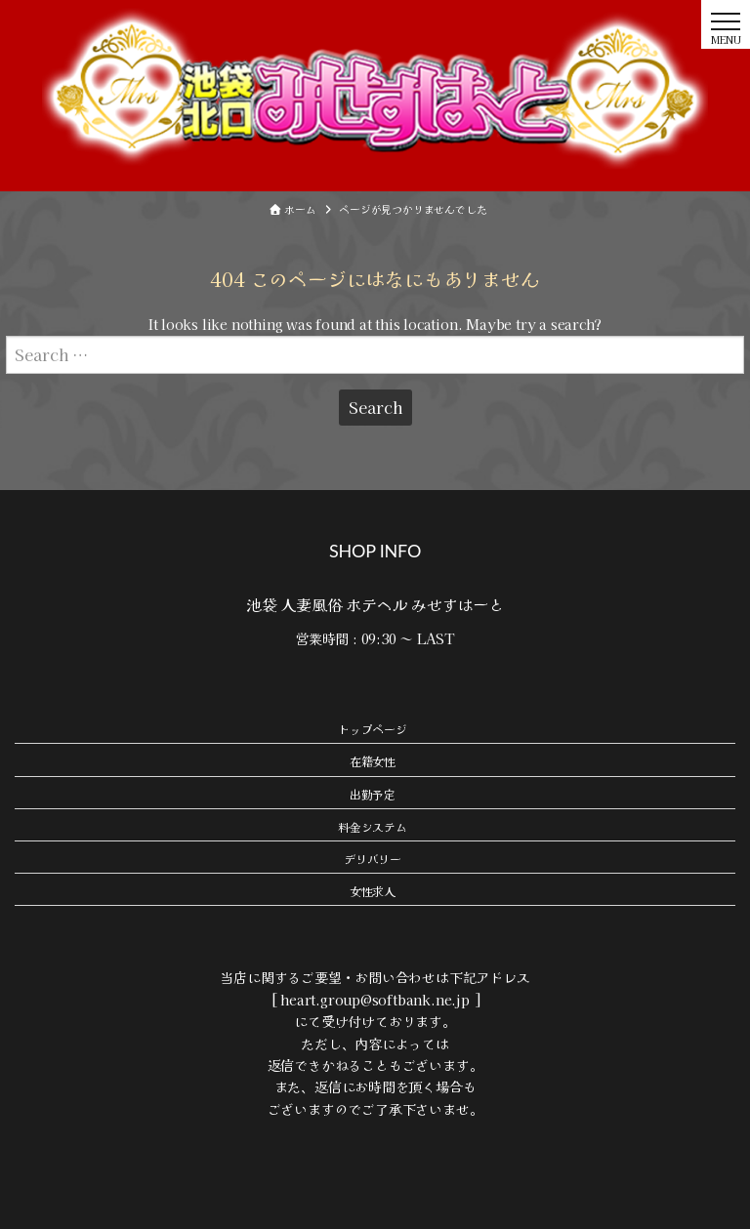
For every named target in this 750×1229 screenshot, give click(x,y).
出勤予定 (373, 794)
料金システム (372, 826)
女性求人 (373, 890)
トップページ (372, 728)
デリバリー (372, 858)
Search (375, 407)
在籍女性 (373, 761)
